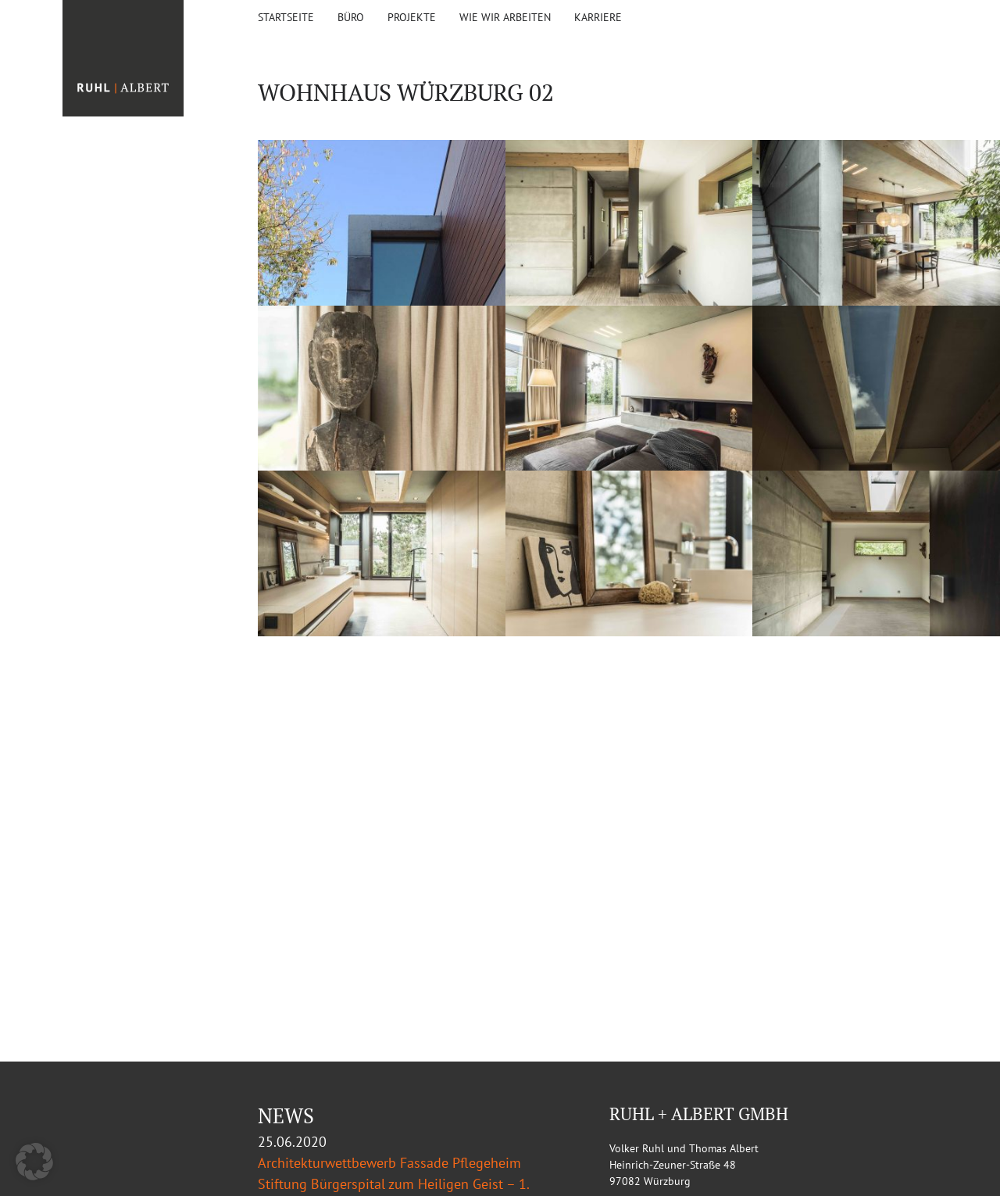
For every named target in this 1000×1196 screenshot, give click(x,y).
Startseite (286, 17)
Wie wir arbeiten (505, 17)
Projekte (412, 17)
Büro (351, 17)
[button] (34, 1161)
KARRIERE (598, 17)
